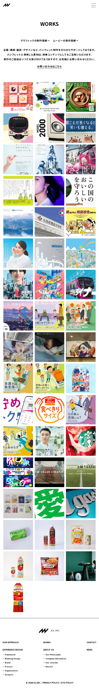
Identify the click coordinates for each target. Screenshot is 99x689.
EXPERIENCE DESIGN (13, 650)
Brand (8, 662)
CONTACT (91, 642)
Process (9, 666)
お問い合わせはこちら (49, 66)
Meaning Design (12, 658)
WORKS (47, 642)
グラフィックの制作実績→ (35, 40)
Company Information (56, 658)
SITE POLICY (67, 682)
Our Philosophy (53, 654)
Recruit (49, 666)
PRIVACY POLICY (51, 682)
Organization (11, 670)
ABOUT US (48, 650)
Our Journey (52, 662)
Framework (10, 654)
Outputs (9, 674)
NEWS (89, 650)
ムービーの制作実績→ (65, 40)
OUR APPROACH (11, 642)
